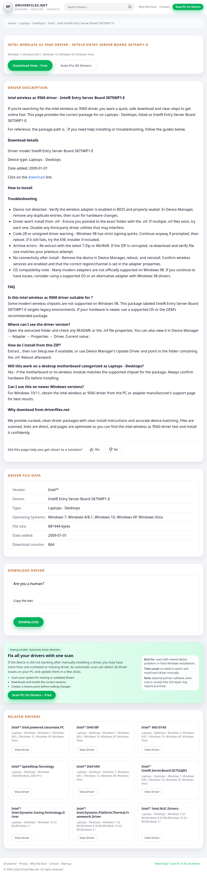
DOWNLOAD (28, 622)
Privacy (23, 864)
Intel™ (53, 489)
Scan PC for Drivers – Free (31, 695)
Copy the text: (23, 601)
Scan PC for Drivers (188, 6)
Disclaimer (10, 864)
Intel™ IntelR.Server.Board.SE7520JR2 (164, 768)
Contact (164, 7)
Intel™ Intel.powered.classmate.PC (38, 727)
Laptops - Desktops (32, 23)
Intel (51, 23)
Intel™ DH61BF (88, 727)
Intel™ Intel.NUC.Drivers (159, 808)
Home (12, 23)
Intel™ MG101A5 (153, 727)
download (36, 177)
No (113, 449)
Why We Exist (148, 7)
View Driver (21, 750)
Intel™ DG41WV (88, 766)
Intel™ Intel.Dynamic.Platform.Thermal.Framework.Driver (103, 812)
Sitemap (66, 864)
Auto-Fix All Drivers (75, 65)
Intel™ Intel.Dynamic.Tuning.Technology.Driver (38, 812)
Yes (95, 449)
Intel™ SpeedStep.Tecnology (33, 766)
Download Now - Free (30, 65)
